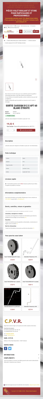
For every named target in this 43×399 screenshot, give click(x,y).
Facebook (5, 348)
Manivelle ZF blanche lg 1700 (30, 256)
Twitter (9, 348)
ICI (25, 217)
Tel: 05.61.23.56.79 (9, 26)
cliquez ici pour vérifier (34, 384)
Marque (7, 111)
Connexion (28, 31)
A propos (17, 26)
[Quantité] (11, 130)
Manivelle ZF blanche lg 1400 (30, 306)
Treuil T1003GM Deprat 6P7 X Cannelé (12, 256)
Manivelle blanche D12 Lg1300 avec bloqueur (12, 306)
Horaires (32, 26)
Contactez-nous (25, 26)
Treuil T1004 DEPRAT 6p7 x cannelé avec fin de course (12, 281)
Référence (7, 113)
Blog (5, 27)
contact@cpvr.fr (20, 199)
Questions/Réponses (13, 27)
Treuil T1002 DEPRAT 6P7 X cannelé (30, 281)
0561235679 (8, 199)
